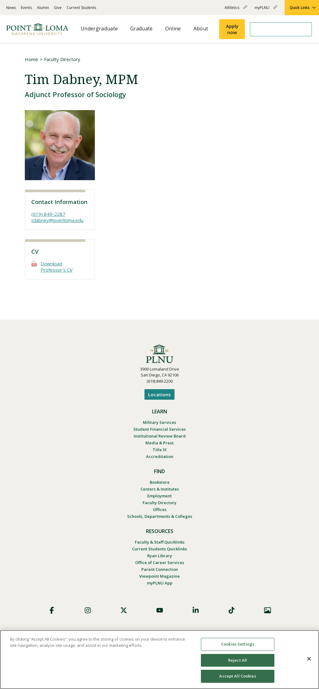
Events (26, 7)
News (11, 7)
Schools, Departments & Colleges (159, 516)
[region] (159, 659)
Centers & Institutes (159, 489)
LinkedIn (195, 610)
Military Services (159, 422)
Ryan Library (159, 555)
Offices (159, 509)
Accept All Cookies (237, 676)
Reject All (237, 660)
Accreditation (159, 456)
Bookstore (160, 482)
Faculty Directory (62, 59)
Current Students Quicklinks (159, 549)
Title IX (159, 449)
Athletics (235, 10)
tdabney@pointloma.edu (57, 220)
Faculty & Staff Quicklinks (159, 542)
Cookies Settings (237, 644)
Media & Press (159, 443)
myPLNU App (159, 583)
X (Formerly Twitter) (123, 610)
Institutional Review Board (160, 436)
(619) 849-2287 (48, 214)
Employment (159, 496)
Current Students (81, 7)
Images (267, 610)
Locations (159, 394)
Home (31, 59)
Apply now (232, 29)
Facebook (51, 610)
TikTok (231, 610)
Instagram (87, 610)
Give (58, 7)
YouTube (159, 610)
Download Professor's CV (57, 266)
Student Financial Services (159, 429)
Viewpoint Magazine (159, 576)
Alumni (43, 7)
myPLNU (266, 10)
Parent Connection (159, 569)
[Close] (309, 659)
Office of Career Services (159, 562)
